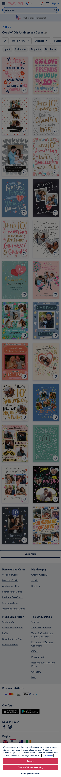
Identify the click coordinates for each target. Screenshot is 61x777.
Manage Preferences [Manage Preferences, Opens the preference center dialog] (30, 773)
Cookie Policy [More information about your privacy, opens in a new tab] (47, 755)
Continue (30, 761)
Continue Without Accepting (30, 767)
